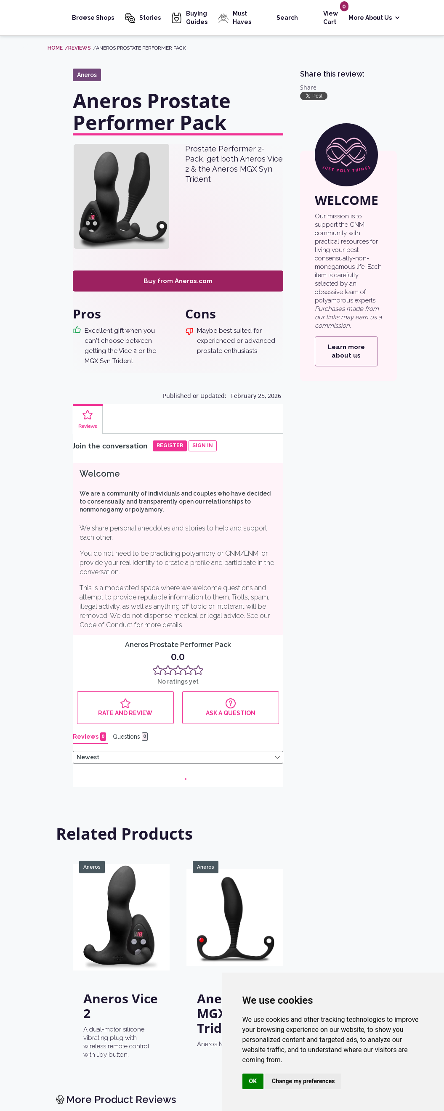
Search (287, 17)
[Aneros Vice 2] (121, 571)
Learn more (165, 878)
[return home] (70, 1015)
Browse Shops (93, 17)
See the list (355, 837)
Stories (150, 17)
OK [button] (253, 1081)
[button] (374, 18)
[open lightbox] (122, 196)
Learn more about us (346, 351)
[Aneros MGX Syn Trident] (234, 571)
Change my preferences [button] (303, 1081)
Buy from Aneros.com (178, 281)
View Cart (330, 17)
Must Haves (242, 17)
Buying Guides (196, 17)
